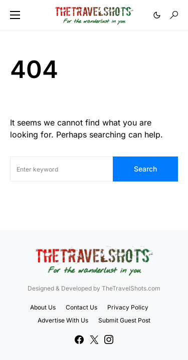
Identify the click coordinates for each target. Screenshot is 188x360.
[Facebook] (79, 339)
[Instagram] (108, 339)
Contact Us (81, 307)
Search (145, 168)
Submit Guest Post (124, 320)
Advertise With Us (63, 320)
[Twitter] (94, 339)
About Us (43, 307)
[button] (15, 15)
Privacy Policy (127, 307)
